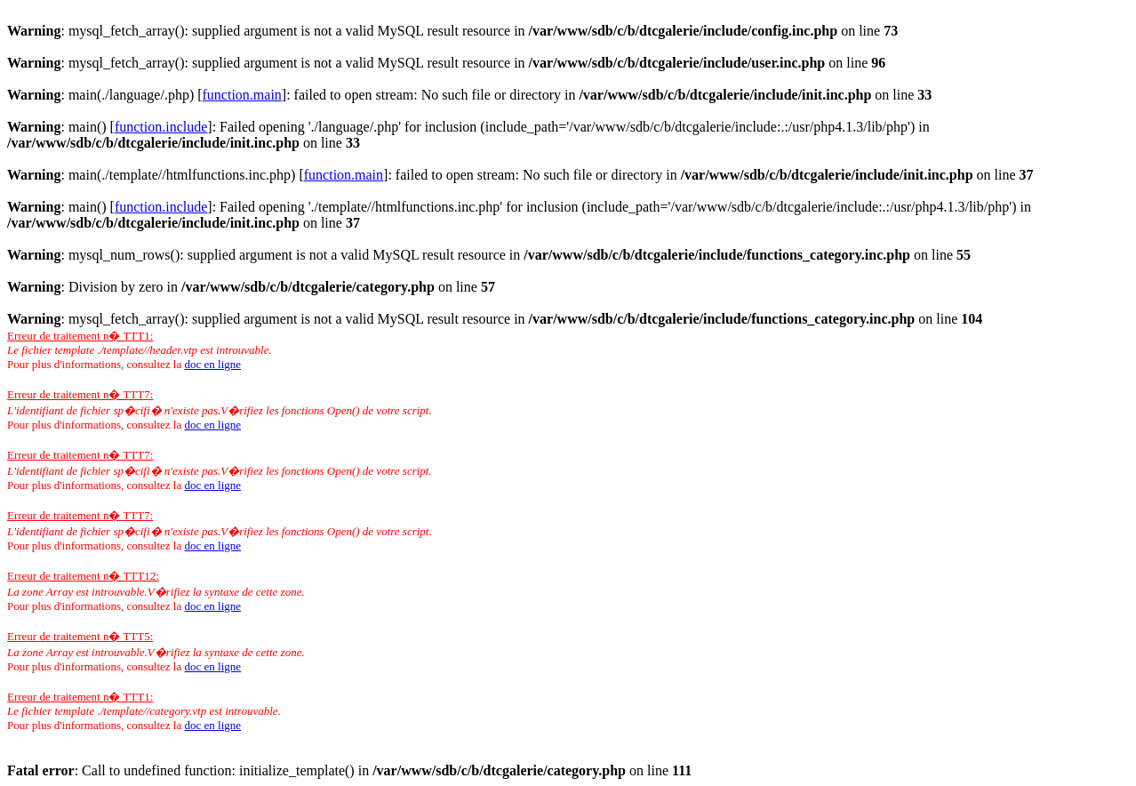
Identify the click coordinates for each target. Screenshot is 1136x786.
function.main (242, 94)
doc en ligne (212, 364)
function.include (161, 126)
